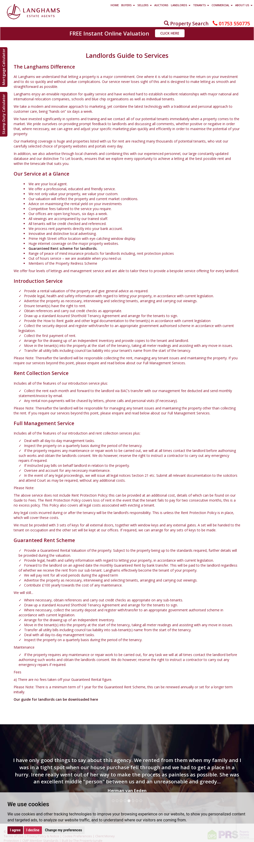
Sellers (144, 5)
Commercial (222, 5)
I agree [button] (15, 830)
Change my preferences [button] (63, 830)
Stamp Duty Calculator (3, 114)
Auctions (161, 5)
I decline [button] (32, 830)
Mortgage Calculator (3, 67)
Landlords (180, 5)
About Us (244, 5)
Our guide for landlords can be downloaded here (56, 699)
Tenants (201, 5)
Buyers (128, 5)
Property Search (186, 23)
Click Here (169, 33)
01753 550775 (231, 23)
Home (115, 5)
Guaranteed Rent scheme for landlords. (63, 248)
